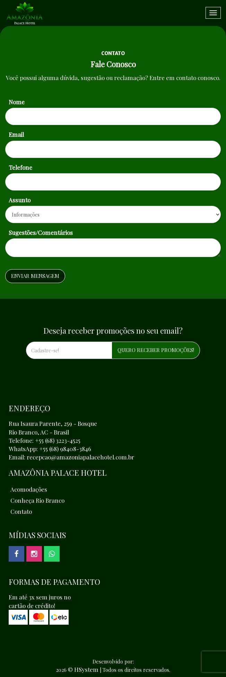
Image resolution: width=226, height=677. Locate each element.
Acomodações (28, 489)
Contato (21, 511)
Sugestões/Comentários (41, 232)
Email (16, 134)
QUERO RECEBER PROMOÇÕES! (156, 349)
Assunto (20, 200)
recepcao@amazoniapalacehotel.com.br (80, 457)
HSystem (86, 669)
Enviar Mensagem (35, 275)
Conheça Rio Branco (37, 500)
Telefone (20, 167)
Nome (17, 102)
